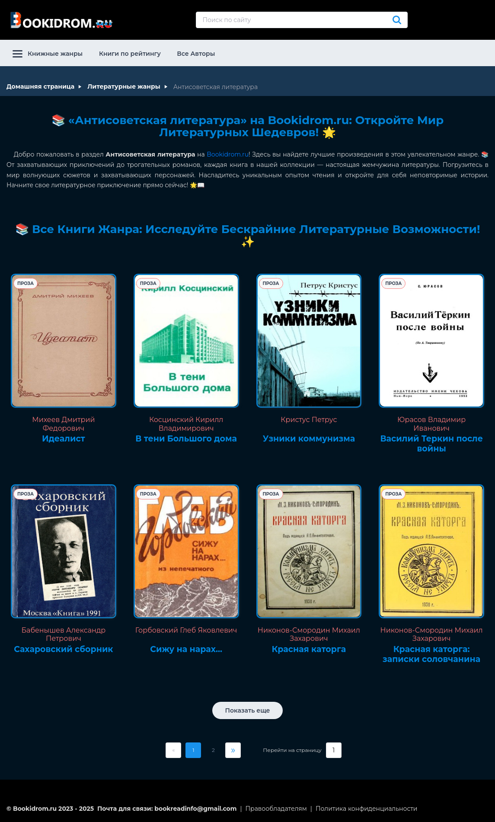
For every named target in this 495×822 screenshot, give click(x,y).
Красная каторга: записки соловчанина (431, 654)
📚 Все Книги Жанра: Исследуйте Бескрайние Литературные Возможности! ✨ (247, 235)
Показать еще (247, 710)
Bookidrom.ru (228, 154)
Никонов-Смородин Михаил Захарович (309, 634)
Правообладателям (276, 809)
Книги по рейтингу (130, 54)
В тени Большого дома (186, 439)
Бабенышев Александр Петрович (63, 634)
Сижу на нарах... (186, 649)
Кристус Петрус (309, 420)
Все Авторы (196, 54)
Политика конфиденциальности (367, 809)
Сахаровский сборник (63, 649)
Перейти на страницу (292, 750)
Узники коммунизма (309, 439)
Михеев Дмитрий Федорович (63, 424)
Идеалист (63, 439)
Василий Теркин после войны (431, 444)
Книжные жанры (48, 54)
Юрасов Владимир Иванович (431, 424)
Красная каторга (309, 649)
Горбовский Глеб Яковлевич (186, 630)
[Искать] (397, 20)
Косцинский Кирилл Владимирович (186, 424)
